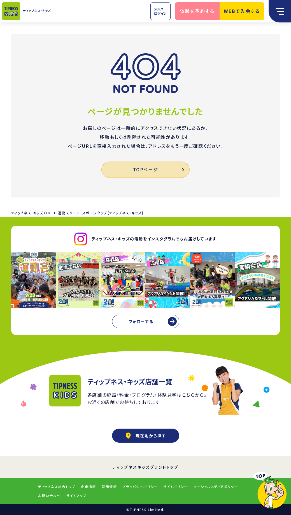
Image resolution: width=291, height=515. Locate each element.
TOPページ (158, 169)
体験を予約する (197, 11)
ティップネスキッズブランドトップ (145, 467)
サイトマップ (76, 495)
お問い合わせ (49, 495)
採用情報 (109, 486)
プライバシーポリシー (140, 486)
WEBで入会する (242, 11)
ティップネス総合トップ (56, 486)
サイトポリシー (175, 486)
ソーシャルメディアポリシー (216, 486)
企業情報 (88, 486)
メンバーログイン (160, 11)
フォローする (141, 321)
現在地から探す (145, 436)
